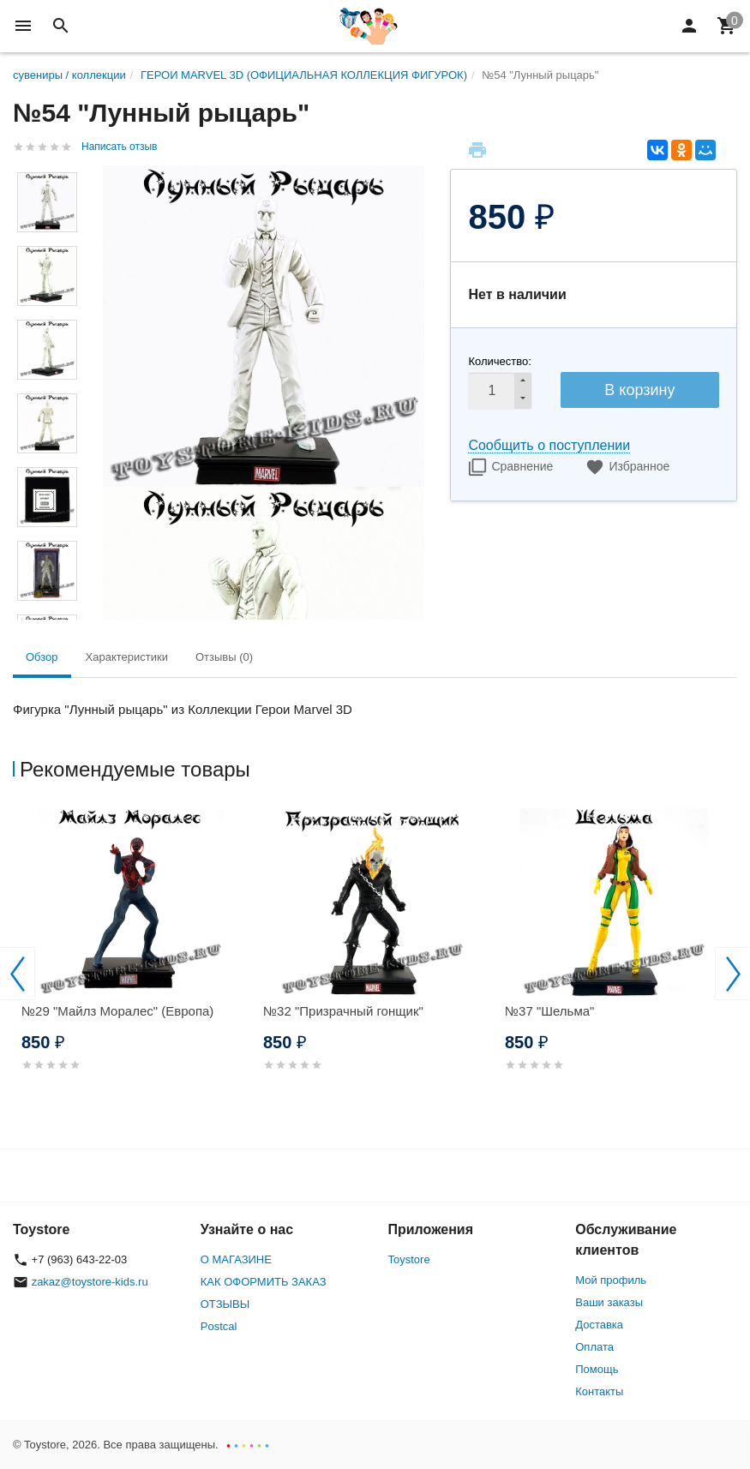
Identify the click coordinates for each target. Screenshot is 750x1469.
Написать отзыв (119, 147)
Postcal (219, 1326)
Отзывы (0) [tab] (224, 657)
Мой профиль (610, 1280)
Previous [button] (17, 973)
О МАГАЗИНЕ (236, 1259)
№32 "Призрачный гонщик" (343, 1011)
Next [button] (733, 973)
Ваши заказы (609, 1302)
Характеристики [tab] (127, 657)
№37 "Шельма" (549, 1011)
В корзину (639, 390)
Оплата (594, 1346)
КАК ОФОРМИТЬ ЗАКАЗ (264, 1281)
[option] (134, 960)
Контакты (599, 1391)
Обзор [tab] (42, 657)
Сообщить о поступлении (549, 445)
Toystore (409, 1259)
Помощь (596, 1369)
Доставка (599, 1324)
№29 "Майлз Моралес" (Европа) (117, 1011)
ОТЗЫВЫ (225, 1304)
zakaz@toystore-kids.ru (90, 1281)
